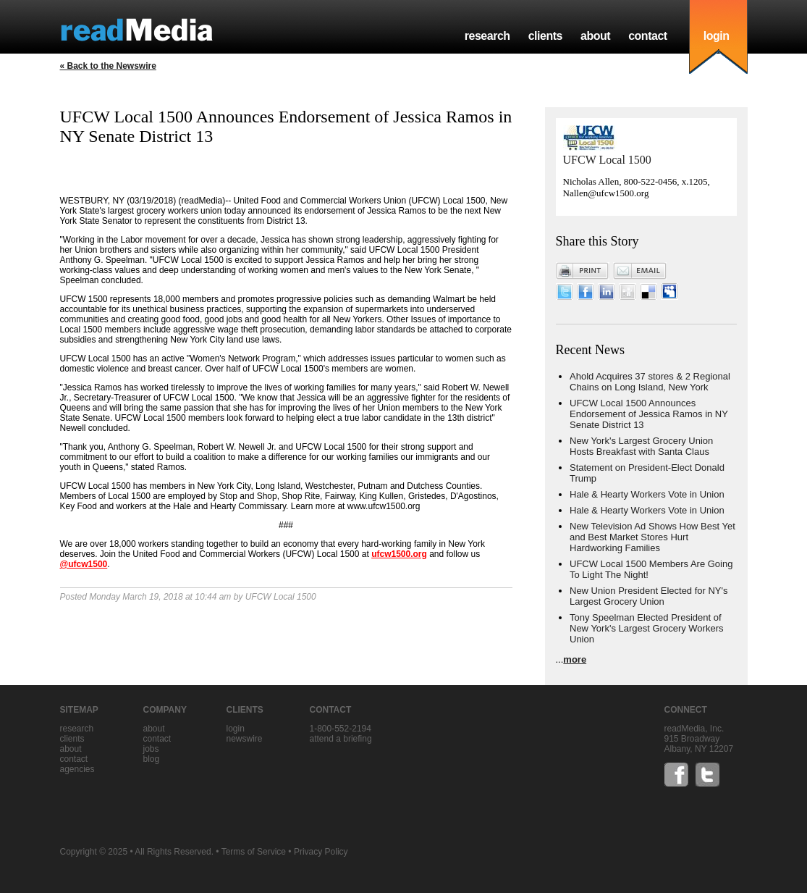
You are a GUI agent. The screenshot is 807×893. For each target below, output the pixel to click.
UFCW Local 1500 (607, 160)
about (595, 36)
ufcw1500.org (399, 554)
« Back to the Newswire (108, 66)
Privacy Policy (321, 852)
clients (545, 36)
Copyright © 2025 (94, 852)
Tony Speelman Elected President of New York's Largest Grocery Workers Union (646, 628)
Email (640, 271)
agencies (77, 769)
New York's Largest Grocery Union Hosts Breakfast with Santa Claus (641, 446)
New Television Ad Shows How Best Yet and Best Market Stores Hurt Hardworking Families (652, 537)
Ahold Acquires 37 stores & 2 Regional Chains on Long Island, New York (650, 382)
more (574, 659)
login (717, 36)
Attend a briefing (341, 739)
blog (151, 759)
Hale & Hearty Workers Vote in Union (647, 494)
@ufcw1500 (84, 564)
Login (236, 729)
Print (582, 271)
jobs (151, 749)
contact (647, 36)
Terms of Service (253, 852)
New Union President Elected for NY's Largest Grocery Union (649, 596)
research (487, 36)
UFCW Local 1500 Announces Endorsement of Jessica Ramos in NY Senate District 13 (649, 414)
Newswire (245, 739)
